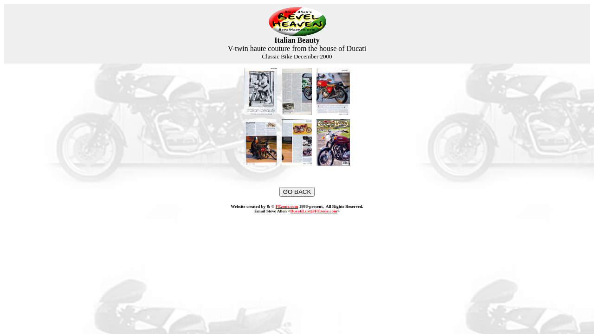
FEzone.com (287, 206)
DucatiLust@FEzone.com (313, 211)
